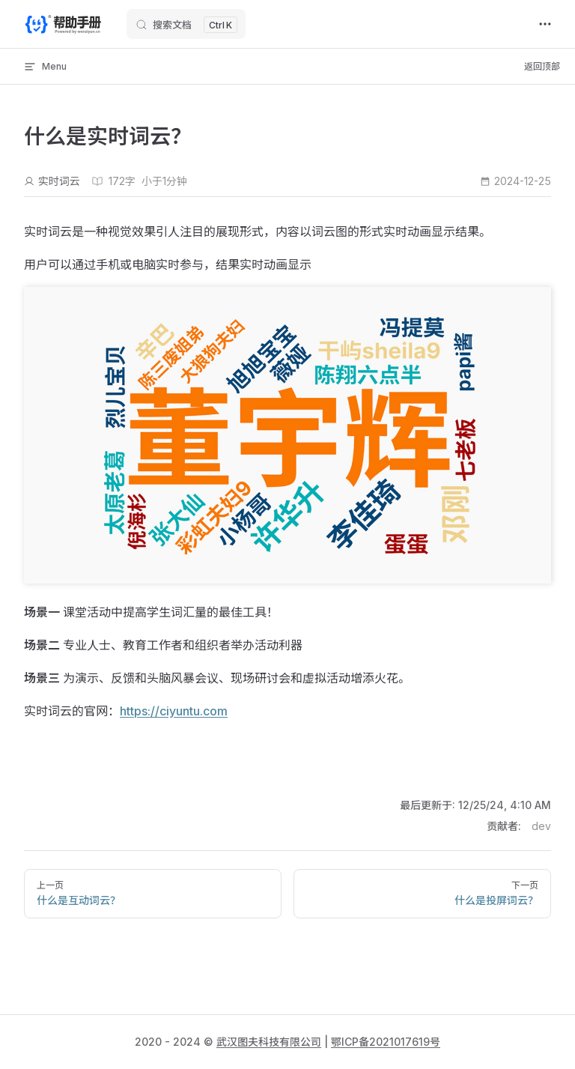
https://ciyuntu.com (174, 710)
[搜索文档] (186, 24)
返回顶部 (542, 66)
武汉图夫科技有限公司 (268, 1041)
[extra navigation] (545, 24)
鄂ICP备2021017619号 (385, 1041)
